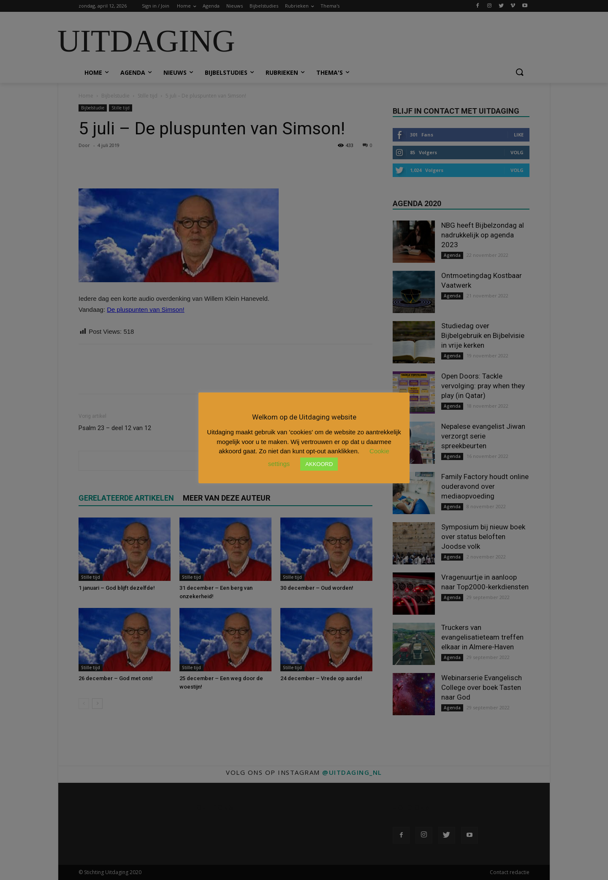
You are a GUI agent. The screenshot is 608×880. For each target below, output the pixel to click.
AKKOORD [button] (319, 464)
